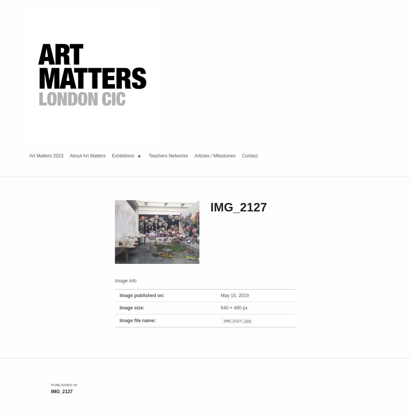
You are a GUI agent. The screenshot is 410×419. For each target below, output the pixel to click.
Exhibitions (127, 156)
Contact (250, 156)
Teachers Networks (168, 156)
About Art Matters (88, 156)
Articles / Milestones (215, 156)
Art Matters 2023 (46, 156)
